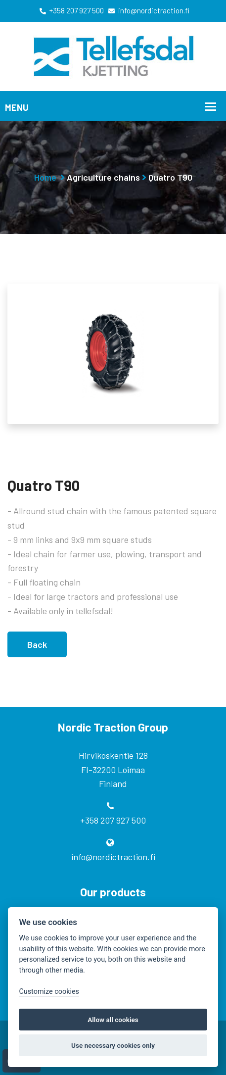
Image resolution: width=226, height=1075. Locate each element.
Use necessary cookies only (113, 1045)
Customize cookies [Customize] (49, 991)
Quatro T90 (170, 177)
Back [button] (37, 643)
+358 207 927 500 (72, 10)
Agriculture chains (103, 177)
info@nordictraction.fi (148, 10)
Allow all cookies (113, 1020)
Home (45, 177)
